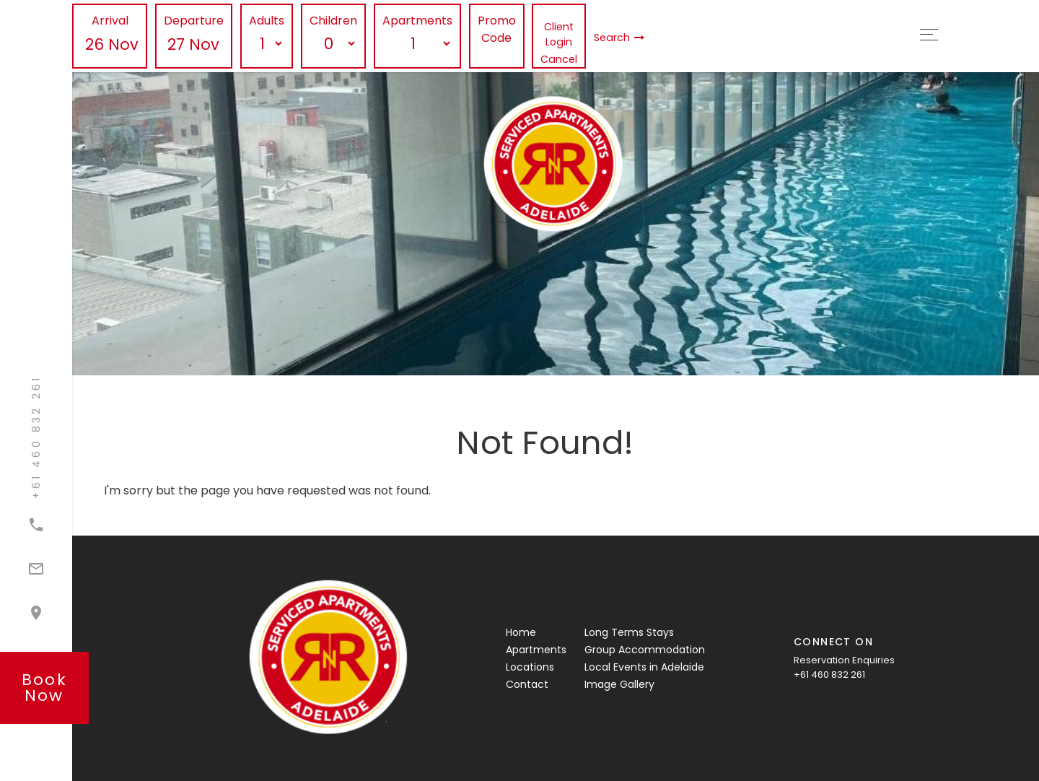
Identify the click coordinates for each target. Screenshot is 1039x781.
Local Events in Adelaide (644, 667)
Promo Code (497, 29)
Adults (266, 20)
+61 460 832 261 (829, 674)
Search (619, 37)
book (44, 687)
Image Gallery (619, 684)
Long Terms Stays (629, 632)
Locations (530, 667)
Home (521, 632)
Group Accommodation (644, 649)
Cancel (558, 59)
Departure (194, 20)
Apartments (417, 20)
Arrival (110, 20)
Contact (527, 684)
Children (333, 20)
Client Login (559, 34)
